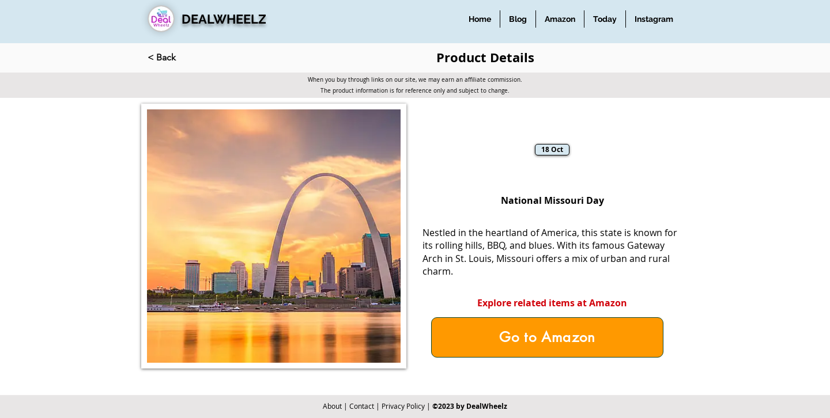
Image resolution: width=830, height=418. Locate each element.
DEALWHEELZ (224, 19)
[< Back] (186, 57)
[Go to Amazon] (547, 337)
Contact (361, 406)
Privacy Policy (403, 406)
